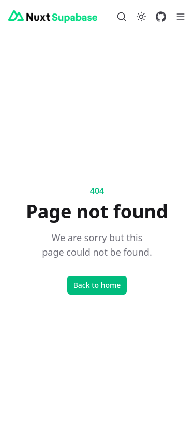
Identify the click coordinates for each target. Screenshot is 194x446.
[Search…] (121, 16)
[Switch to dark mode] (141, 16)
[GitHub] (161, 16)
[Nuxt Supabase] (52, 16)
